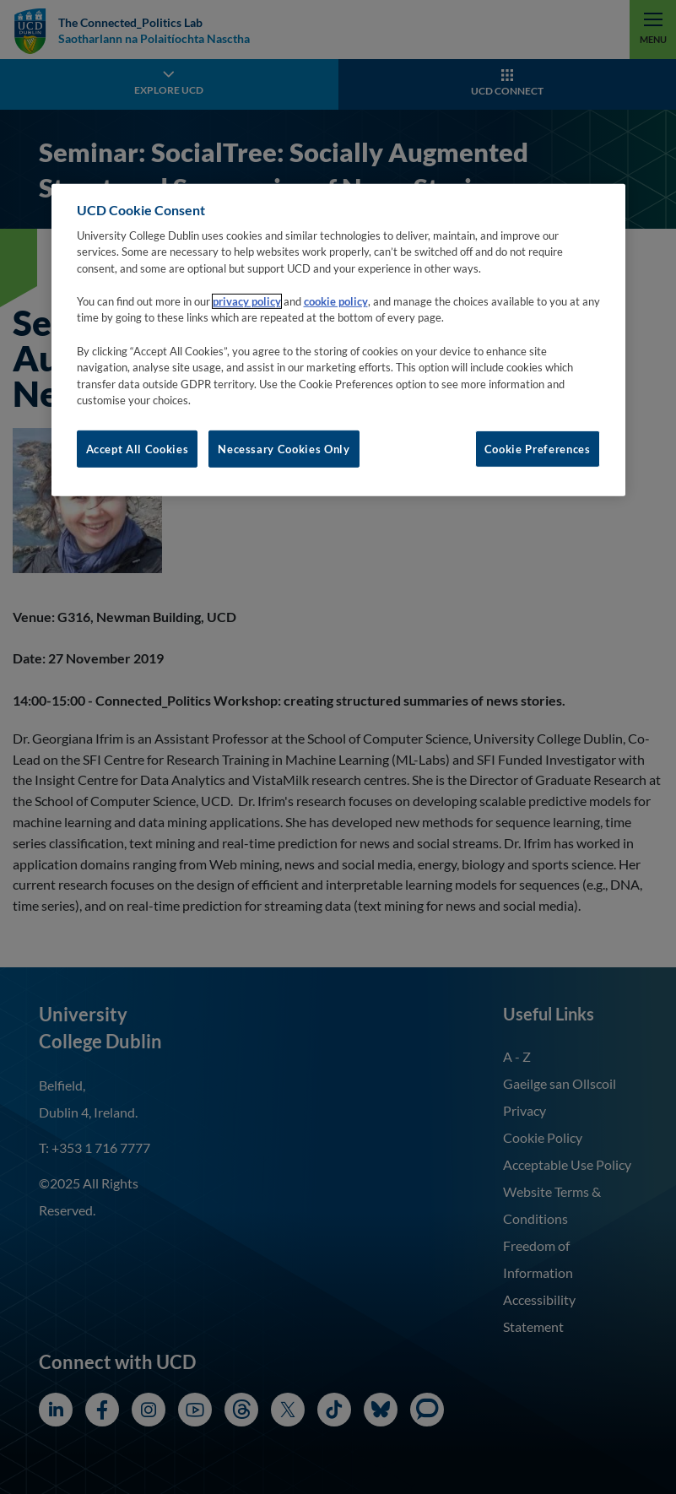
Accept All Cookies (137, 448)
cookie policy (336, 301)
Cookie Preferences (537, 448)
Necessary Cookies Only (283, 448)
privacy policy (247, 301)
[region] (338, 339)
